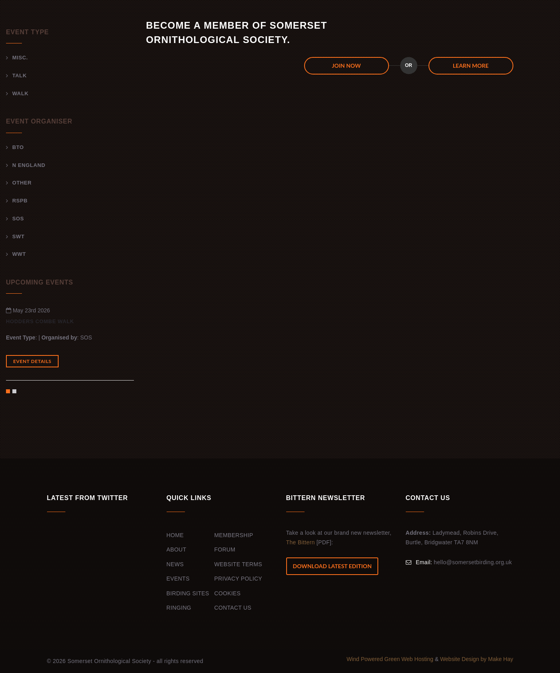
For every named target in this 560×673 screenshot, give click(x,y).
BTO (18, 147)
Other (22, 183)
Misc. (20, 58)
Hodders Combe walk (40, 321)
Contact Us (233, 607)
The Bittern (300, 542)
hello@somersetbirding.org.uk (473, 562)
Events (178, 578)
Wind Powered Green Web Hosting (390, 659)
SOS (18, 219)
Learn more (471, 65)
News (175, 564)
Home (175, 535)
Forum (225, 549)
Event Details (32, 361)
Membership (233, 535)
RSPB (20, 201)
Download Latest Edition (332, 566)
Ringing (179, 607)
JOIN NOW (346, 65)
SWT (18, 236)
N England (28, 165)
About (177, 549)
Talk (19, 75)
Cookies (227, 593)
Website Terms (238, 564)
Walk (20, 93)
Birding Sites (188, 593)
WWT (19, 254)
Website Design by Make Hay (476, 659)
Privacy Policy (238, 578)
